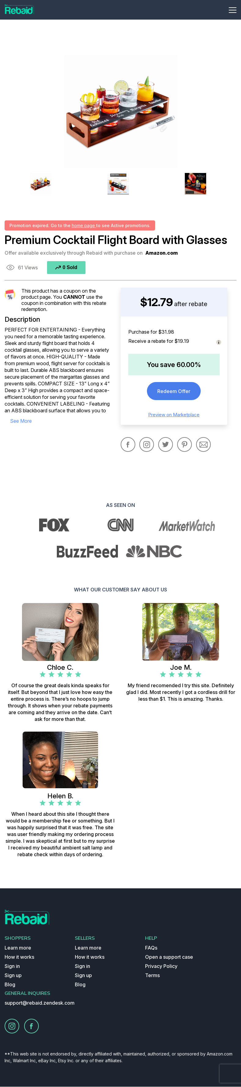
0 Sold (66, 267)
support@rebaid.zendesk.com (40, 1003)
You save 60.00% (174, 365)
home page (84, 225)
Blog (10, 985)
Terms (152, 976)
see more (21, 421)
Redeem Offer (173, 391)
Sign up (13, 976)
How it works (19, 957)
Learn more (18, 948)
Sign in (12, 966)
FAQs (151, 948)
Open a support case (169, 957)
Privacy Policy (161, 966)
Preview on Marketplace (173, 415)
